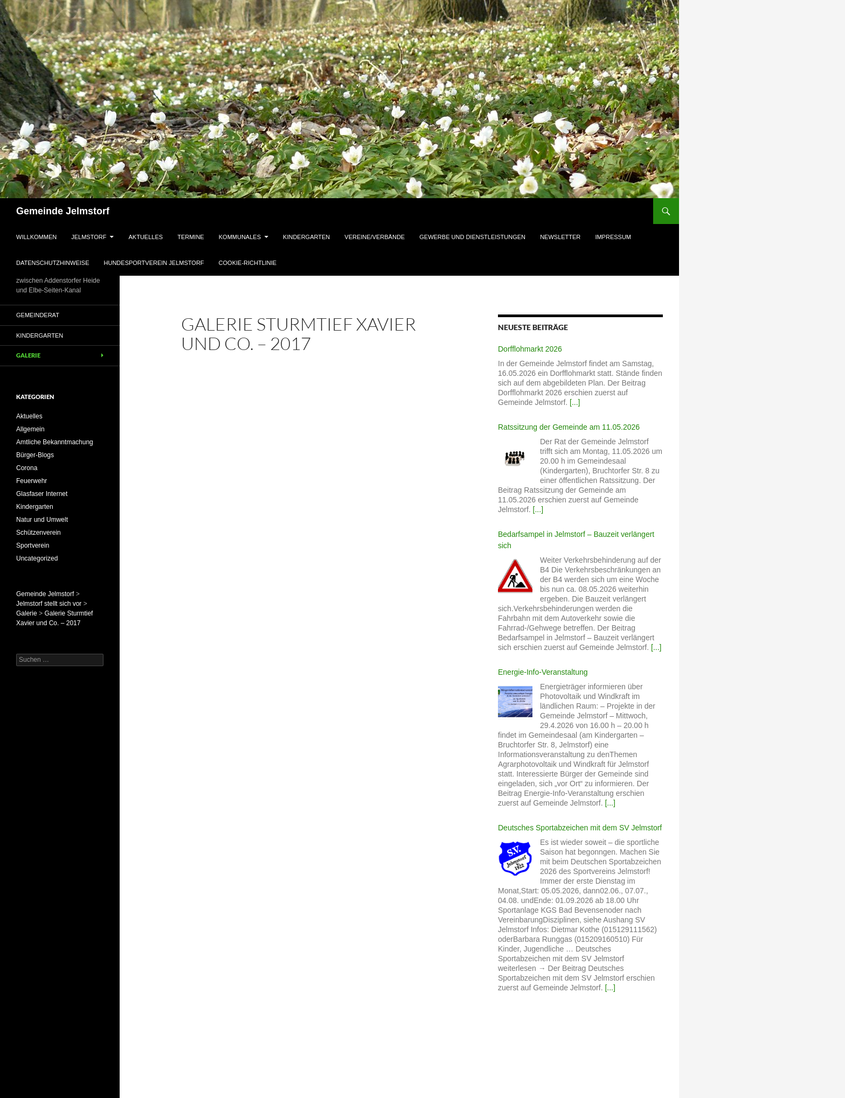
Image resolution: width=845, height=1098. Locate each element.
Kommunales (240, 237)
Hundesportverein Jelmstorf (154, 263)
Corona (26, 468)
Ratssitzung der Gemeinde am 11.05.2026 (569, 427)
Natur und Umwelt (42, 519)
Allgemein (30, 429)
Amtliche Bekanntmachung (54, 442)
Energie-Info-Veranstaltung (543, 672)
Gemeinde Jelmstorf (62, 211)
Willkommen (36, 237)
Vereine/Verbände (374, 237)
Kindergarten (306, 237)
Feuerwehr (31, 481)
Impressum (613, 237)
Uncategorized (37, 558)
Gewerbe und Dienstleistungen (472, 237)
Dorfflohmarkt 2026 (530, 349)
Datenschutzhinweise (52, 263)
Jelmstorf (88, 237)
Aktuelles (146, 237)
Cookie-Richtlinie (248, 263)
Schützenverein (38, 532)
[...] (575, 402)
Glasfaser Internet (41, 494)
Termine (190, 237)
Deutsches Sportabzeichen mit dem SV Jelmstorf (580, 827)
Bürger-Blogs (35, 455)
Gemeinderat (37, 315)
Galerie (28, 355)
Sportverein (32, 545)
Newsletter (560, 237)
